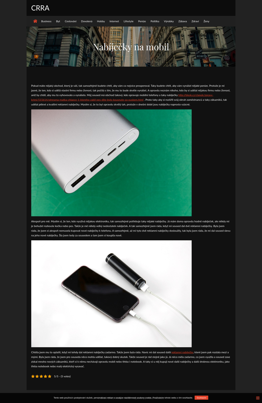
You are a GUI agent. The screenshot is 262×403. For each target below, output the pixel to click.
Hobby (101, 21)
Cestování (70, 21)
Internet (114, 21)
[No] (257, 398)
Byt (58, 21)
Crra (40, 8)
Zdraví (195, 21)
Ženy (206, 21)
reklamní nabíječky (182, 352)
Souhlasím (201, 398)
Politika (155, 21)
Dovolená (86, 21)
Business (46, 21)
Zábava (182, 21)
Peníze (142, 21)
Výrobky (169, 21)
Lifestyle (129, 21)
